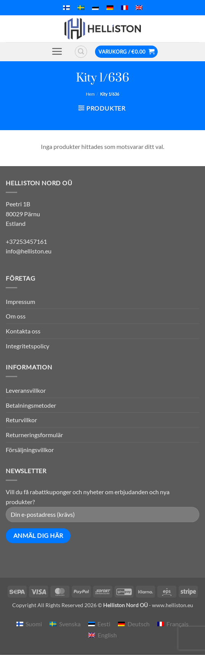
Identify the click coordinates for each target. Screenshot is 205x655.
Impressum (20, 301)
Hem (90, 93)
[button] (57, 51)
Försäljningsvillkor (30, 449)
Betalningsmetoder (31, 405)
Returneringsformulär (34, 434)
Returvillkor (21, 419)
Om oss (16, 316)
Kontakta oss (23, 331)
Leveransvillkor (26, 390)
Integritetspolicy (27, 346)
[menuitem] (66, 7)
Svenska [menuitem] (70, 623)
